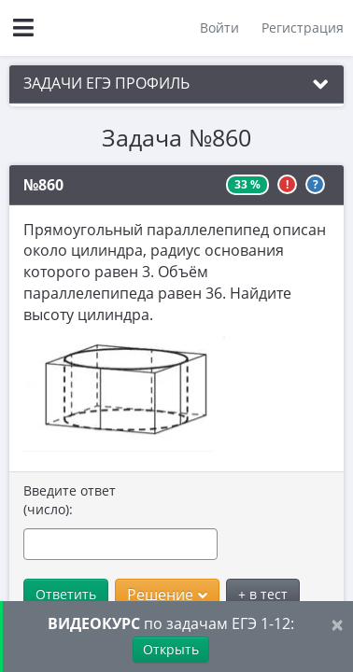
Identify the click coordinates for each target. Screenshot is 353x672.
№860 (43, 185)
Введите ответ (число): (69, 500)
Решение (167, 594)
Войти (219, 27)
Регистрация (302, 27)
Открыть (171, 649)
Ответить (65, 594)
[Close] (337, 624)
